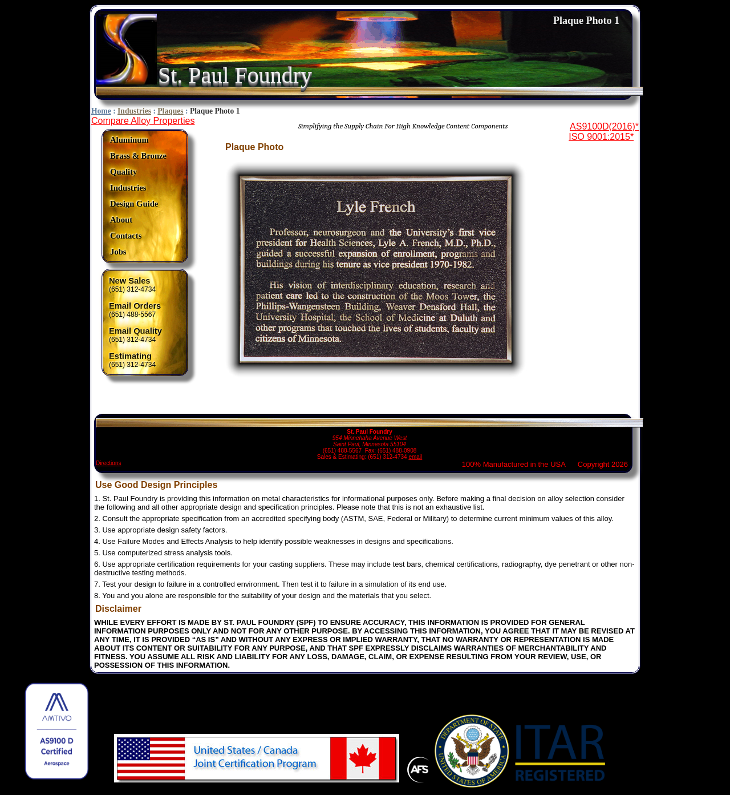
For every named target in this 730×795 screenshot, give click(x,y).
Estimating (130, 356)
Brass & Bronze (138, 155)
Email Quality (135, 331)
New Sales (130, 280)
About (121, 219)
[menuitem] (138, 140)
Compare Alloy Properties (142, 121)
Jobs (118, 251)
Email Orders (135, 305)
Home (101, 111)
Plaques (170, 111)
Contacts (125, 235)
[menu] (138, 196)
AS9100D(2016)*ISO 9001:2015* (604, 132)
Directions (108, 463)
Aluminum (129, 139)
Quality (123, 171)
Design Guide (134, 203)
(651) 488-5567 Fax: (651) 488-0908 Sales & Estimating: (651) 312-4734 (369, 439)
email (415, 457)
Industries (134, 111)
